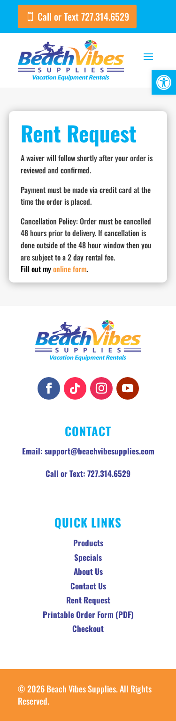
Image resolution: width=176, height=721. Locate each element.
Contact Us (88, 586)
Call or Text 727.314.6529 (83, 16)
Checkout (88, 628)
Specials (88, 557)
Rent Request (88, 600)
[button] (164, 82)
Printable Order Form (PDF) (88, 614)
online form (69, 269)
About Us (88, 571)
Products (88, 543)
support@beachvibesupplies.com (99, 451)
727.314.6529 (108, 473)
